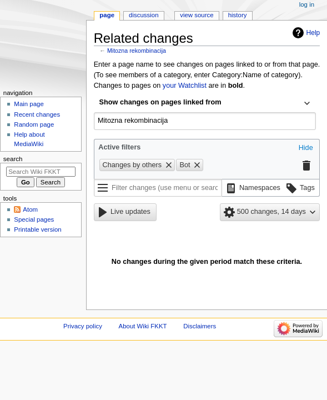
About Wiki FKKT (143, 326)
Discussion (143, 15)
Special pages (34, 219)
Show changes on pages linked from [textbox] (160, 102)
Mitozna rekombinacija (136, 50)
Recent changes (37, 114)
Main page (29, 104)
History (237, 15)
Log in (306, 4)
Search (13, 159)
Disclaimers (199, 326)
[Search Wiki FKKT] (41, 172)
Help (313, 33)
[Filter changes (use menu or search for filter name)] (158, 188)
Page (106, 15)
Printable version (37, 229)
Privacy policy (82, 326)
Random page (34, 124)
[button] (305, 148)
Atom (30, 209)
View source (196, 15)
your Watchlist (185, 85)
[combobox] (205, 103)
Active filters (119, 147)
